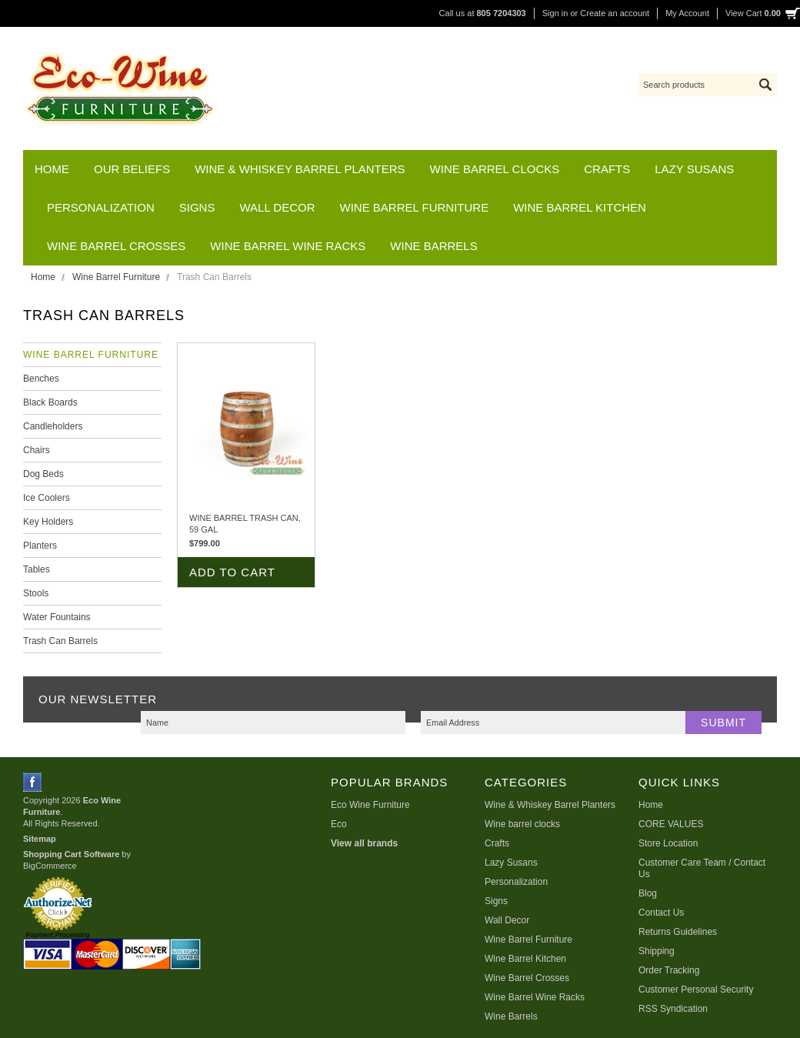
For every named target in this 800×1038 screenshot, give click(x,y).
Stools (35, 593)
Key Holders (48, 521)
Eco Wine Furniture (370, 804)
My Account (687, 13)
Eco (339, 824)
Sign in (555, 13)
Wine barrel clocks (495, 168)
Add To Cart (232, 572)
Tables (36, 569)
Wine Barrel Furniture (414, 207)
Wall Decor (277, 207)
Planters (40, 545)
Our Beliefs (132, 168)
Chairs (36, 450)
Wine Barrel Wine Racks (287, 245)
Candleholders (52, 426)
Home (43, 277)
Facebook (32, 782)
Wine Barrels (433, 245)
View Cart (753, 13)
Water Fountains (57, 617)
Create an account (614, 13)
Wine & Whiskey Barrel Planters (300, 168)
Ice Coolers (46, 497)
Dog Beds (43, 474)
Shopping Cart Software (71, 854)
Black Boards (50, 402)
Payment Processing (58, 935)
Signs (197, 207)
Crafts (607, 168)
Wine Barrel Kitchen (579, 207)
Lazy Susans (694, 168)
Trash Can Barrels (60, 641)
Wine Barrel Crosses (116, 245)
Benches (41, 378)
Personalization (101, 207)
